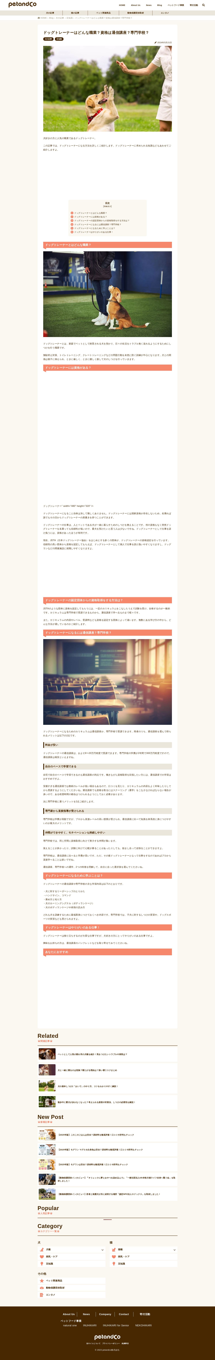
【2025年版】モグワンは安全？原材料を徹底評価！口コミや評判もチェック (93, 1164)
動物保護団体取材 (135, 13)
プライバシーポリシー (111, 1343)
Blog (159, 5)
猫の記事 (75, 13)
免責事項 (125, 1343)
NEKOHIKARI (143, 1325)
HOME (122, 5)
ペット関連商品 (103, 13)
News (148, 5)
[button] (71, 1249)
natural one (70, 1325)
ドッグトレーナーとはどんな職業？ (89, 213)
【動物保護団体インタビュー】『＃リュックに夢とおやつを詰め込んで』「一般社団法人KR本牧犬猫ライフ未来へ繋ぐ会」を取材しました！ (116, 1179)
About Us (135, 5)
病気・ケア (52, 1256)
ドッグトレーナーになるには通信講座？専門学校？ (96, 224)
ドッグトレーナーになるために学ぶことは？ (93, 228)
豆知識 (69, 18)
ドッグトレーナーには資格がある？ (89, 217)
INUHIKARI (90, 1325)
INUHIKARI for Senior (116, 1325)
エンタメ (165, 13)
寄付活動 (194, 5)
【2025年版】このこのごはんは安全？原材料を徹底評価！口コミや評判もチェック (96, 1135)
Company (105, 1314)
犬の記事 (50, 13)
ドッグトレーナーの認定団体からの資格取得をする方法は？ (100, 220)
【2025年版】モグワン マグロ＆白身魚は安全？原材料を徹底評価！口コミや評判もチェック (100, 1150)
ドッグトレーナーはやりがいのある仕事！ (92, 232)
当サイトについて (93, 1343)
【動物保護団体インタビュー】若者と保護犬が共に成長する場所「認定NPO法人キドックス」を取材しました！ (109, 1194)
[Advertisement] (107, 174)
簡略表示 (107, 206)
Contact (124, 1314)
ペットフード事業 (176, 5)
